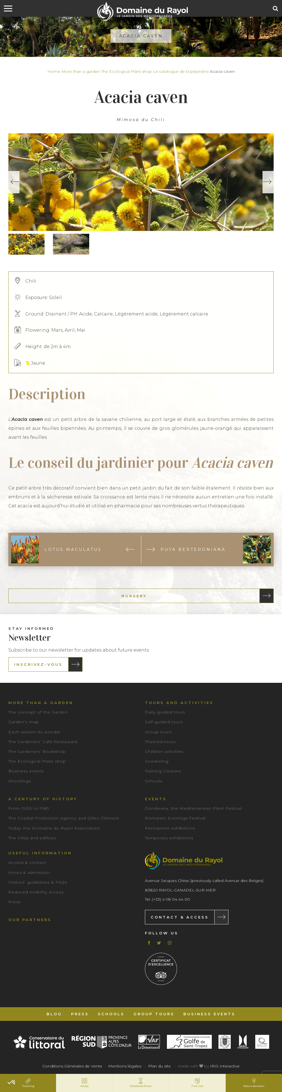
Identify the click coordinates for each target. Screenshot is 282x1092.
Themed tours (160, 741)
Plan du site (159, 1066)
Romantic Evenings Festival (175, 818)
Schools (153, 781)
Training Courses (163, 770)
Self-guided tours (164, 721)
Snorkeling (157, 761)
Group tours (158, 731)
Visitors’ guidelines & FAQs (37, 882)
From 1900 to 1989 (28, 808)
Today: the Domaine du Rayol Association (54, 828)
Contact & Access (180, 917)
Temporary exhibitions (169, 837)
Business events (26, 770)
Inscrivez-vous (38, 664)
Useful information (40, 853)
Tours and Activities (179, 702)
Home (53, 71)
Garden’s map (23, 721)
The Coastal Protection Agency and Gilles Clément (63, 818)
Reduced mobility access (36, 892)
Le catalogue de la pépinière (181, 71)
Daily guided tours (165, 712)
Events (156, 799)
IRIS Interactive (225, 1066)
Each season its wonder (34, 731)
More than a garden (80, 71)
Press (14, 901)
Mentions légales (124, 1066)
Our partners (30, 919)
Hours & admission (29, 872)
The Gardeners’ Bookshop (37, 751)
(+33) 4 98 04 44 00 (171, 899)
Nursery (134, 596)
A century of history (42, 799)
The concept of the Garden (38, 712)
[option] (141, 182)
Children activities (164, 751)
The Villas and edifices (32, 837)
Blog (54, 1014)
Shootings (19, 781)
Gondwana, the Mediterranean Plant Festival (193, 808)
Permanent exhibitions (170, 828)
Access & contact (27, 862)
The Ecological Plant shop (126, 71)
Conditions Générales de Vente (72, 1066)
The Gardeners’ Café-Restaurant (43, 741)
